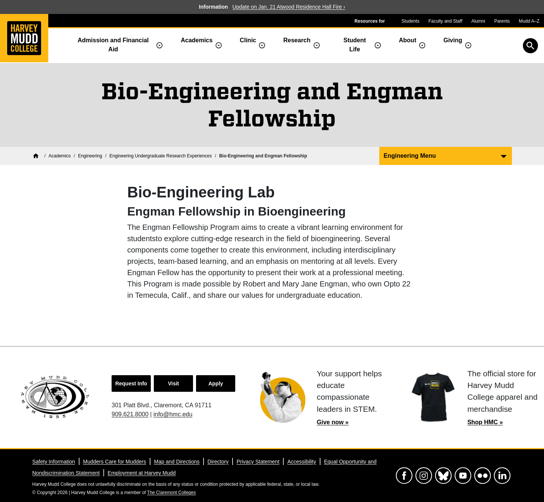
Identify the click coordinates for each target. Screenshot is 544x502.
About (407, 40)
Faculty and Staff (445, 21)
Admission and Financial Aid (113, 44)
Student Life (354, 44)
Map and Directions (177, 462)
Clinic (248, 40)
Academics (197, 40)
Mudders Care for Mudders (114, 462)
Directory (217, 462)
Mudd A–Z (529, 21)
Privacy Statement (257, 462)
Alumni (478, 21)
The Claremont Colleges (171, 492)
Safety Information (53, 462)
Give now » (332, 422)
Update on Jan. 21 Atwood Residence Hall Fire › (289, 7)
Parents (502, 21)
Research (296, 40)
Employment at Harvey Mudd (142, 473)
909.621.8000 (130, 414)
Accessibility (301, 462)
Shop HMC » (485, 422)
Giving (452, 40)
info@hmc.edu (172, 414)
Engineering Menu (410, 155)
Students (410, 21)
